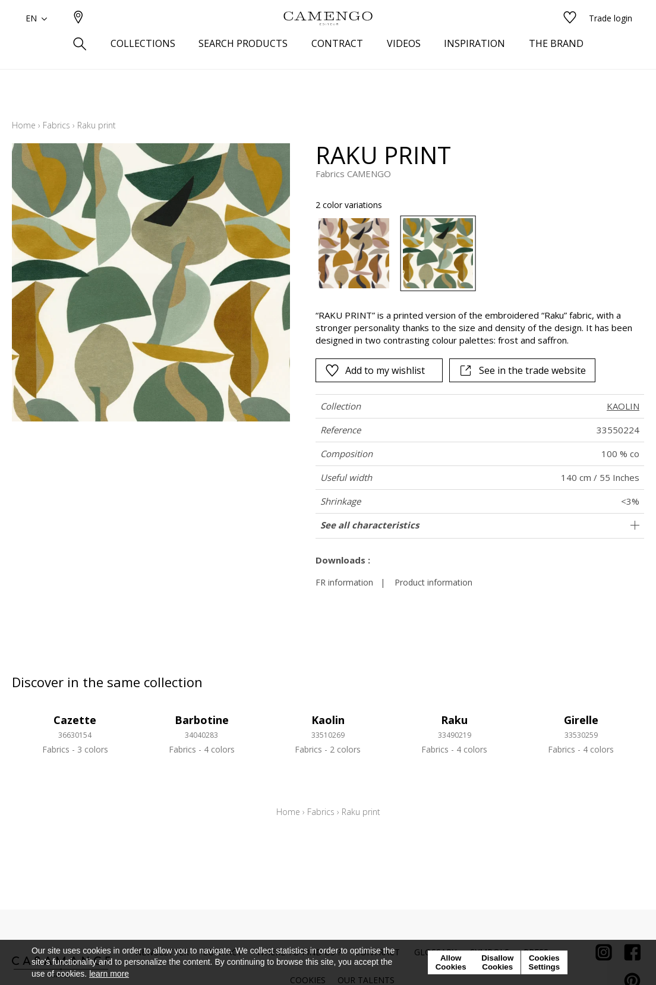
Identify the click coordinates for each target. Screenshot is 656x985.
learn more (109, 973)
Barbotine (202, 720)
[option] (353, 253)
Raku (454, 720)
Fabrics (56, 125)
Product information (433, 582)
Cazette (74, 720)
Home (24, 125)
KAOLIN (623, 406)
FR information (344, 582)
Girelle (581, 720)
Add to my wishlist (375, 370)
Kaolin (328, 720)
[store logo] (328, 37)
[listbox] (473, 253)
